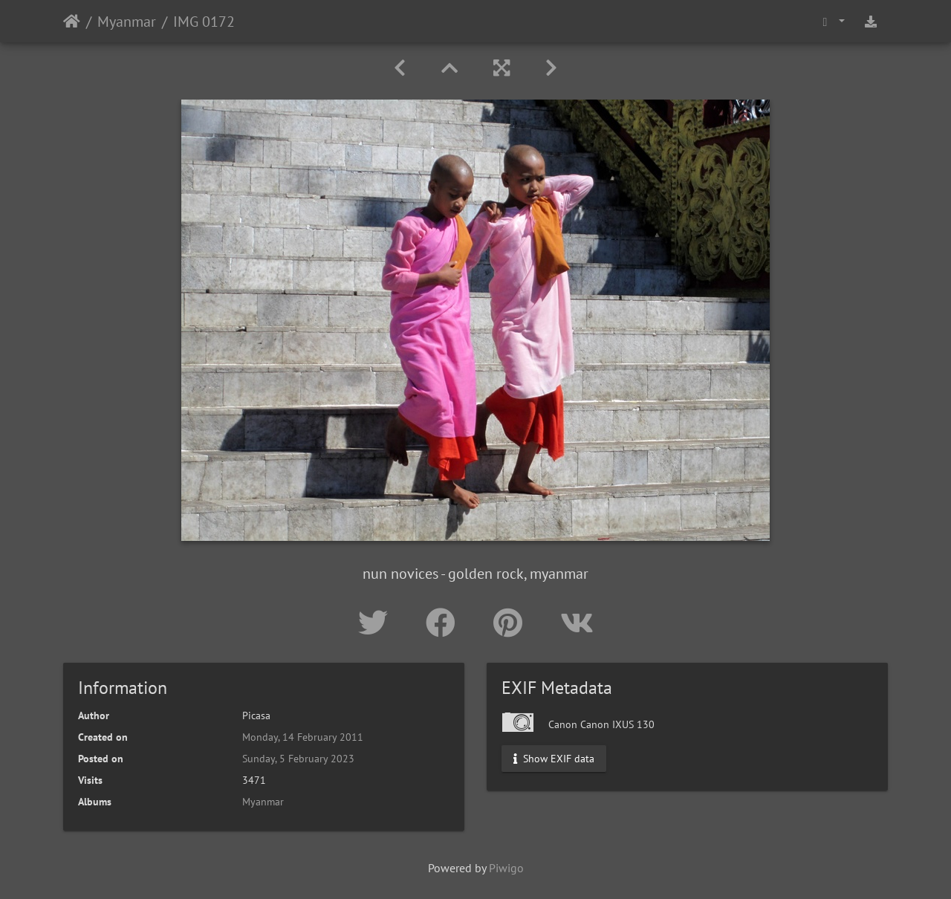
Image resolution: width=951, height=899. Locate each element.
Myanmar (126, 21)
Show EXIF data (553, 758)
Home (71, 21)
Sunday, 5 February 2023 (298, 758)
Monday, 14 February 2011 (302, 737)
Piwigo (506, 867)
